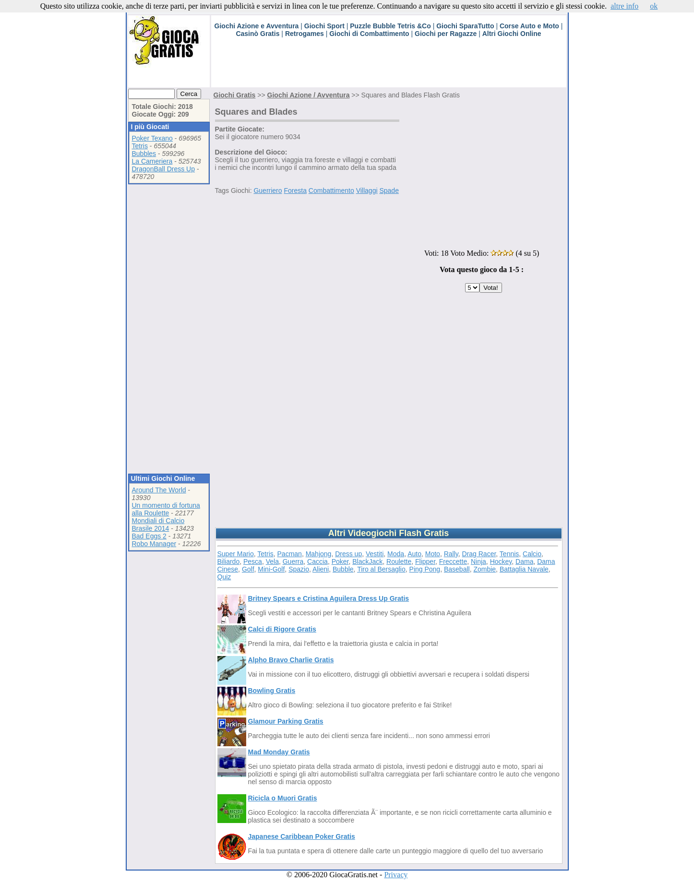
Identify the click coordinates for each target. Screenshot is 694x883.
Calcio (532, 554)
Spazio (298, 569)
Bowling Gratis (272, 690)
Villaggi (367, 190)
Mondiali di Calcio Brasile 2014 (158, 524)
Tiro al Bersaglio (381, 569)
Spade (388, 190)
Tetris (140, 146)
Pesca (252, 561)
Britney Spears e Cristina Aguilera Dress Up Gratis (328, 598)
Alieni (320, 569)
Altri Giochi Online (511, 33)
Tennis (509, 554)
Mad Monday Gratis (279, 752)
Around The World (159, 490)
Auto (414, 554)
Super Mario (235, 554)
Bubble (343, 569)
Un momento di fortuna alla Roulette (166, 509)
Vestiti (374, 554)
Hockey (501, 561)
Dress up (348, 554)
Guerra (293, 561)
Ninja (478, 561)
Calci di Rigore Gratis (282, 629)
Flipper (425, 561)
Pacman (289, 554)
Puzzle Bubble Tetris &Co (390, 26)
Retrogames (304, 33)
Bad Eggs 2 (149, 536)
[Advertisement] (386, 65)
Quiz (224, 577)
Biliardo (228, 561)
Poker (340, 561)
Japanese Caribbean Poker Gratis (301, 836)
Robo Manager (154, 544)
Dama (524, 561)
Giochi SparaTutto (465, 26)
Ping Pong (425, 569)
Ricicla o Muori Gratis (282, 798)
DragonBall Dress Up (163, 169)
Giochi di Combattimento (369, 33)
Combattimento (331, 190)
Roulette (398, 561)
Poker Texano (152, 138)
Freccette (453, 561)
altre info (624, 6)
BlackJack (367, 561)
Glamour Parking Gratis (285, 721)
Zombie (484, 569)
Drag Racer (479, 554)
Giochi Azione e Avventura (257, 26)
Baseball (457, 569)
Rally (451, 554)
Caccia (317, 561)
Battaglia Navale (524, 569)
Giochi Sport (324, 26)
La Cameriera (152, 161)
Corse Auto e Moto (529, 26)
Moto (432, 554)
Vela (272, 561)
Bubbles (144, 153)
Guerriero (267, 190)
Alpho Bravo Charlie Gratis (291, 660)
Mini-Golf (271, 569)
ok (654, 6)
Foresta (295, 190)
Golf (248, 569)
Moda (395, 554)
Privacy (395, 875)
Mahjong (319, 554)
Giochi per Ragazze (446, 33)
